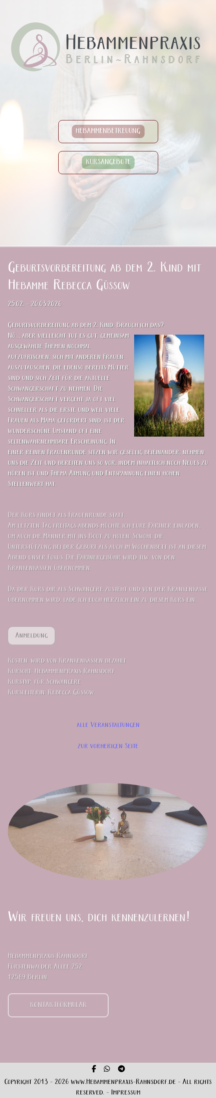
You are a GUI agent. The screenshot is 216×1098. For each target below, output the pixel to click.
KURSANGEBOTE (108, 162)
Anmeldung (31, 640)
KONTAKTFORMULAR (58, 1009)
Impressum (125, 1092)
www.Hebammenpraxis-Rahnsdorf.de (123, 1082)
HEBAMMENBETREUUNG (108, 131)
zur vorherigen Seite (108, 746)
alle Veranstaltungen (108, 725)
